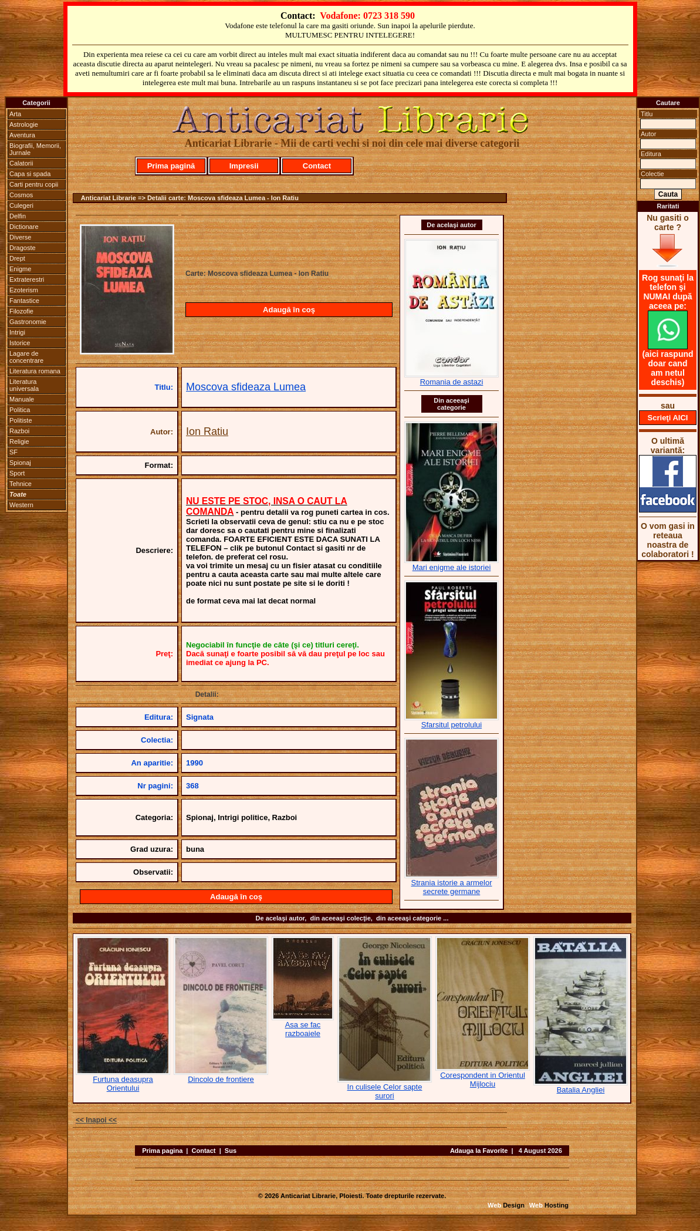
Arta (15, 113)
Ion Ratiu (207, 431)
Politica (19, 409)
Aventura (22, 135)
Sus (230, 1150)
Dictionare (24, 226)
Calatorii (21, 163)
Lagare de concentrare (26, 357)
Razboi (19, 430)
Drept (17, 258)
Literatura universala (24, 385)
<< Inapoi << (96, 1120)
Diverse (20, 237)
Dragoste (22, 247)
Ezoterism (23, 290)
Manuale (21, 399)
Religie (19, 441)
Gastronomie (27, 321)
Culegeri (21, 205)
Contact (317, 165)
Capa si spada (29, 173)
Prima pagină (171, 165)
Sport (17, 473)
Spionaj (20, 462)
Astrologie (23, 124)
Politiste (20, 420)
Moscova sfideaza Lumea (246, 387)
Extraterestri (26, 279)
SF (13, 452)
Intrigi (17, 332)
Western (21, 504)
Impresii (244, 165)
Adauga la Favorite (479, 1150)
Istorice (19, 342)
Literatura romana (34, 371)
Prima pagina (162, 1150)
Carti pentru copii (33, 184)
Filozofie (21, 311)
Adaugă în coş (289, 309)
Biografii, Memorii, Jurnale (35, 149)
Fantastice (24, 300)
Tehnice (20, 483)
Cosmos (21, 194)
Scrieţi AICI (668, 417)
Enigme (20, 268)
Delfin (17, 216)
